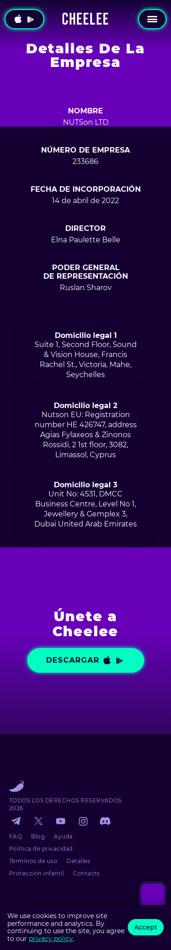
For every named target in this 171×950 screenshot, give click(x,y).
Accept (145, 927)
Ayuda (63, 836)
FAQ (15, 836)
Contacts (86, 873)
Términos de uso (33, 861)
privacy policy (51, 939)
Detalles (78, 861)
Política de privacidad (41, 848)
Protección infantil (36, 873)
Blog (38, 836)
